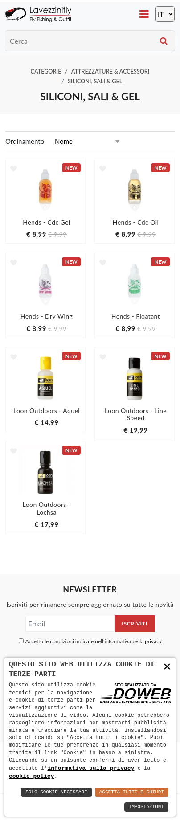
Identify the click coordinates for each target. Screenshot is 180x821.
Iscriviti (134, 623)
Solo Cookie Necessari (56, 792)
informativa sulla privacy (90, 768)
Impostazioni (146, 807)
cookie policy (31, 776)
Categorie (46, 71)
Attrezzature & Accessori (110, 71)
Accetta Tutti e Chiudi (131, 792)
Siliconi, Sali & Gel (95, 81)
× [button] (167, 667)
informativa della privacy (133, 641)
